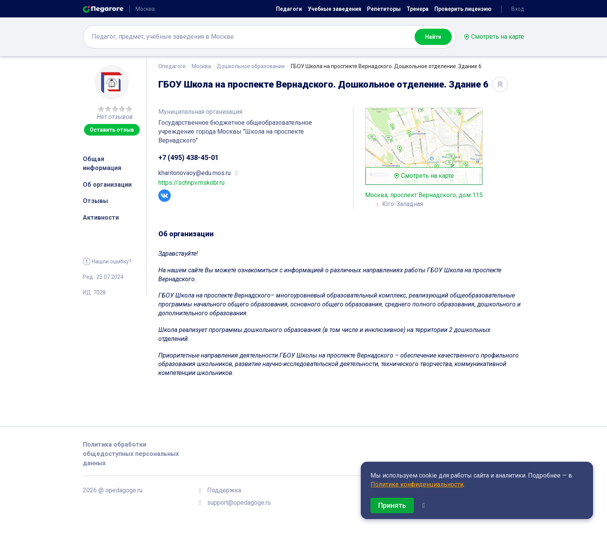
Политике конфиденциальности (416, 484)
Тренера (417, 9)
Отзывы (95, 201)
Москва (201, 66)
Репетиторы (384, 9)
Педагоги (289, 9)
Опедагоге (172, 66)
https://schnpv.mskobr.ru (191, 182)
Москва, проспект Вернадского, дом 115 (424, 195)
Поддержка (224, 490)
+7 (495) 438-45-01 (188, 157)
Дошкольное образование (251, 66)
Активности (101, 217)
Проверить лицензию (463, 9)
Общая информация (102, 163)
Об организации (107, 184)
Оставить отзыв (112, 130)
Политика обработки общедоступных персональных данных (131, 454)
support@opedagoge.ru (239, 502)
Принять (392, 505)
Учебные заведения (334, 9)
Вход (517, 9)
